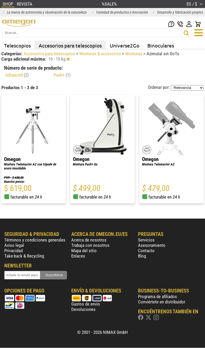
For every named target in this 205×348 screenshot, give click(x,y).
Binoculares (160, 45)
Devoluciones (83, 309)
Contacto (146, 250)
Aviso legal (14, 245)
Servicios (146, 240)
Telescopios (17, 45)
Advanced (17, 75)
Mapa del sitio (84, 250)
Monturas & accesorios (100, 53)
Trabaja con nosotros (90, 245)
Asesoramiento (151, 245)
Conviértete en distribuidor (161, 301)
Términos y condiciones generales (34, 240)
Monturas (134, 53)
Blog (142, 256)
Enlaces (78, 256)
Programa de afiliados (157, 296)
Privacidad (13, 250)
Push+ (62, 75)
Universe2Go (124, 45)
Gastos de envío (85, 304)
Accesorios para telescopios (70, 45)
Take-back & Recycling (24, 256)
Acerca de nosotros (89, 240)
